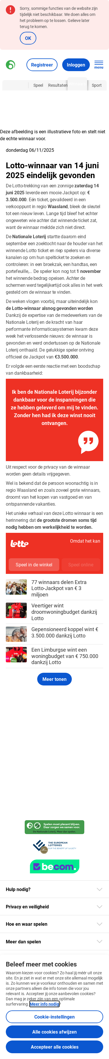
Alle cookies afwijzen (54, 1032)
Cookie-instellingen (54, 1017)
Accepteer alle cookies (54, 1047)
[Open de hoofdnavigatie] (98, 64)
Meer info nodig (44, 1004)
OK (28, 38)
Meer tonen (54, 679)
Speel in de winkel (34, 564)
